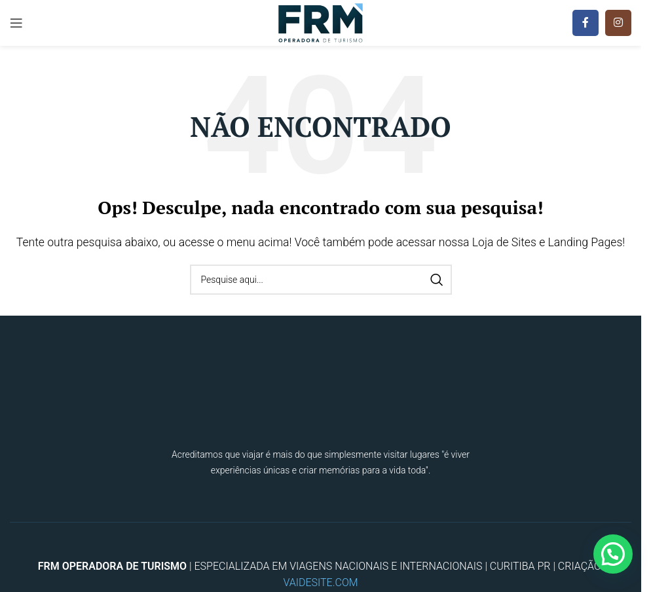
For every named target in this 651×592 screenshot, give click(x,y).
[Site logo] (320, 22)
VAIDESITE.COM (320, 582)
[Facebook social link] (585, 23)
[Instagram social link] (618, 23)
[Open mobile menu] (16, 23)
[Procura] (321, 280)
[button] (613, 554)
